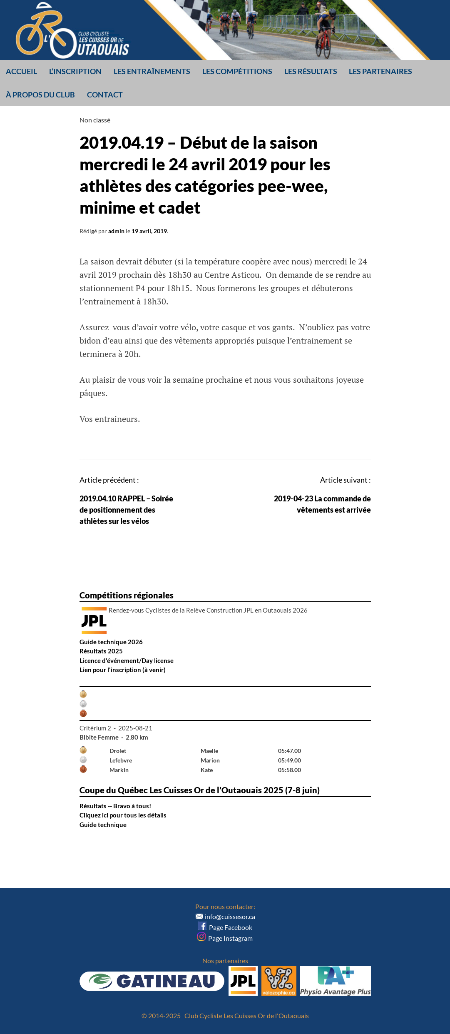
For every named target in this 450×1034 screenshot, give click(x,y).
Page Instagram (225, 938)
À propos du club (40, 94)
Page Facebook (225, 927)
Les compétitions (237, 71)
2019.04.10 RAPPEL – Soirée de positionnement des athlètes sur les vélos (126, 510)
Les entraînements (152, 71)
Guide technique (103, 824)
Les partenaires (380, 71)
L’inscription (75, 71)
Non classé (95, 120)
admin (116, 230)
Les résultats (310, 71)
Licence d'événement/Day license (127, 660)
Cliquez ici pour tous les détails (123, 815)
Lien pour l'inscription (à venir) (123, 669)
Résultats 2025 (101, 651)
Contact (105, 94)
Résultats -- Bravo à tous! (115, 806)
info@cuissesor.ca (230, 916)
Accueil (21, 71)
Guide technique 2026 (111, 641)
